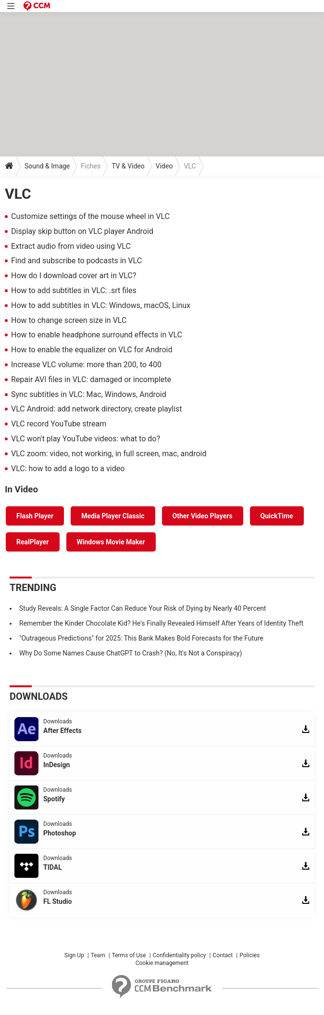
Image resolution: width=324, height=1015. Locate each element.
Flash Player (34, 516)
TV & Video (128, 166)
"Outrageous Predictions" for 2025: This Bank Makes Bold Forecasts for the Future (141, 638)
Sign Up (74, 955)
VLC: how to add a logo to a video (68, 468)
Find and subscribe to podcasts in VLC (76, 260)
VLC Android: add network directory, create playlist (96, 408)
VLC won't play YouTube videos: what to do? (85, 438)
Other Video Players (203, 516)
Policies (249, 955)
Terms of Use (129, 955)
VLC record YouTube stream (58, 423)
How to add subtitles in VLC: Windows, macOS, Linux (100, 305)
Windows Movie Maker (111, 542)
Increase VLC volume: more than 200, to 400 (86, 364)
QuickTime (277, 516)
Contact (222, 955)
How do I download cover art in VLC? (73, 275)
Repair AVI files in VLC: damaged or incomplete (91, 379)
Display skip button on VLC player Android (82, 231)
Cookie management (162, 963)
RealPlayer (32, 542)
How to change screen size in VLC (68, 320)
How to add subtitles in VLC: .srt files (74, 290)
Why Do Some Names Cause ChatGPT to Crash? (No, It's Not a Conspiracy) (130, 653)
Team (98, 955)
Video (164, 166)
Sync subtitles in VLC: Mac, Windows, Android (88, 394)
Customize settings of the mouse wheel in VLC (90, 216)
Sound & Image (47, 166)
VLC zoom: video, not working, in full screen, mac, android (108, 453)
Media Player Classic (112, 516)
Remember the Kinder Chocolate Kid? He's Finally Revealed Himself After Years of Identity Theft (161, 623)
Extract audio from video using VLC (71, 246)
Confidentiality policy (179, 955)
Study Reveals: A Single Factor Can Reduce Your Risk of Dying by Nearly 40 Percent (142, 608)
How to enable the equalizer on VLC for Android (91, 349)
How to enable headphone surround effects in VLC (96, 334)
